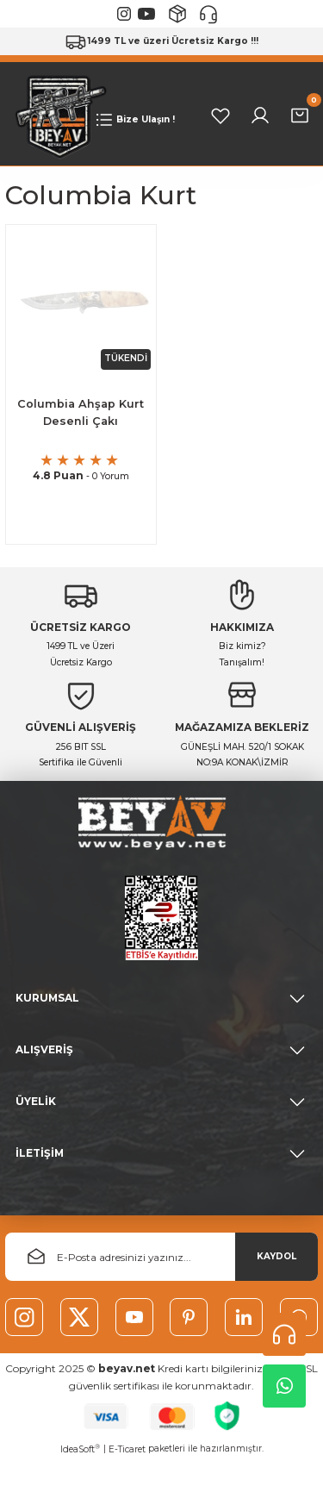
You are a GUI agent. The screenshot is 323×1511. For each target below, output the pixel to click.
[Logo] (57, 115)
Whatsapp (284, 1386)
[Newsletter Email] (161, 1257)
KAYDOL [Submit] (276, 1256)
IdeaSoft (80, 1449)
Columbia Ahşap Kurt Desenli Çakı (80, 412)
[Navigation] (134, 120)
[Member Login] (260, 115)
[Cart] (299, 115)
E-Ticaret (127, 1449)
